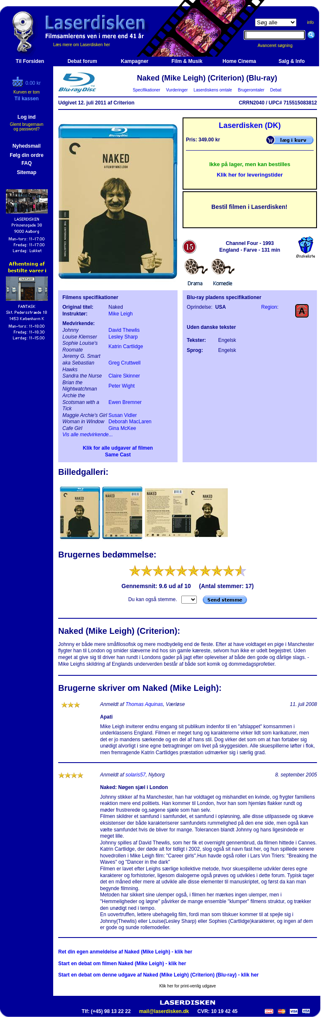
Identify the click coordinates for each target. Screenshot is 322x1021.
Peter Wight (121, 386)
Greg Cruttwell (124, 363)
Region (269, 307)
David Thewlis (123, 330)
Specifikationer (147, 90)
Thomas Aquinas (144, 704)
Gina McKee (122, 428)
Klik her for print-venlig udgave (187, 986)
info (310, 22)
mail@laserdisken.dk (164, 1011)
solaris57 (136, 775)
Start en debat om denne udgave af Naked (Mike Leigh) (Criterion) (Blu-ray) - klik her (158, 975)
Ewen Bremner (125, 402)
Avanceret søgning (279, 45)
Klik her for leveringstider (250, 175)
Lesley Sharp (123, 337)
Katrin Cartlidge (125, 346)
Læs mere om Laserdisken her (81, 44)
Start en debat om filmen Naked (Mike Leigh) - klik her (122, 963)
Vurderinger (177, 90)
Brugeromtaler (250, 90)
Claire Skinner (124, 376)
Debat (276, 90)
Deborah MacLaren (130, 422)
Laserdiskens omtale (212, 90)
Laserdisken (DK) (250, 125)
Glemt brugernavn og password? (26, 126)
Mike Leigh (120, 314)
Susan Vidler (122, 415)
